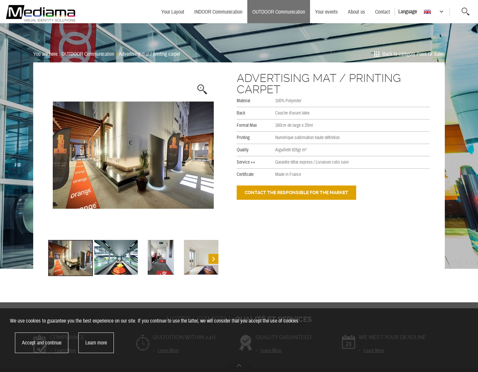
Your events (326, 12)
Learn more (96, 342)
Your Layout (172, 12)
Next (211, 155)
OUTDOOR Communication (278, 12)
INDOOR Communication (218, 12)
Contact (382, 12)
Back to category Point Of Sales (413, 54)
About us (356, 12)
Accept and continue (41, 342)
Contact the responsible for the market (296, 192)
